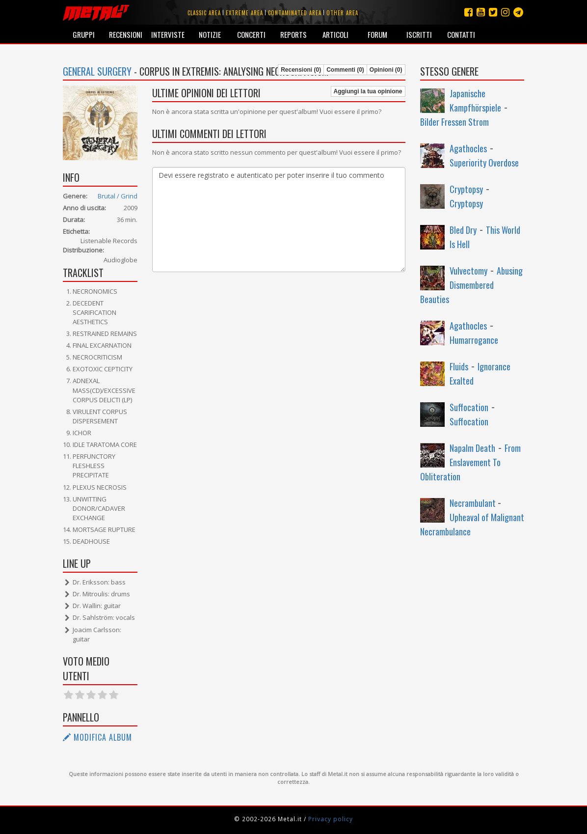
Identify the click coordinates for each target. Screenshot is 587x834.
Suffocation (469, 407)
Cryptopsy (466, 189)
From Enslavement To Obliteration (470, 462)
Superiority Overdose (484, 162)
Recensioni (125, 34)
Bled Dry (463, 229)
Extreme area (244, 13)
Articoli (335, 34)
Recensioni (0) (301, 69)
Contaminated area (294, 13)
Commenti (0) (345, 69)
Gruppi (84, 34)
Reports (293, 34)
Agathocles (468, 148)
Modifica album (97, 737)
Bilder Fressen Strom (454, 121)
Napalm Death (472, 448)
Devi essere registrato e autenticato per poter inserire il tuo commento (278, 219)
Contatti (461, 34)
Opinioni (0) (386, 69)
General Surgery (97, 71)
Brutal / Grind (117, 196)
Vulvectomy (468, 270)
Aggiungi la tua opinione (368, 91)
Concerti (251, 34)
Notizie (210, 34)
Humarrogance (474, 340)
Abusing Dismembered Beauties (471, 285)
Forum (377, 34)
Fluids (459, 366)
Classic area (204, 13)
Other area (342, 13)
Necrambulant (474, 503)
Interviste (168, 34)
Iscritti (419, 34)
